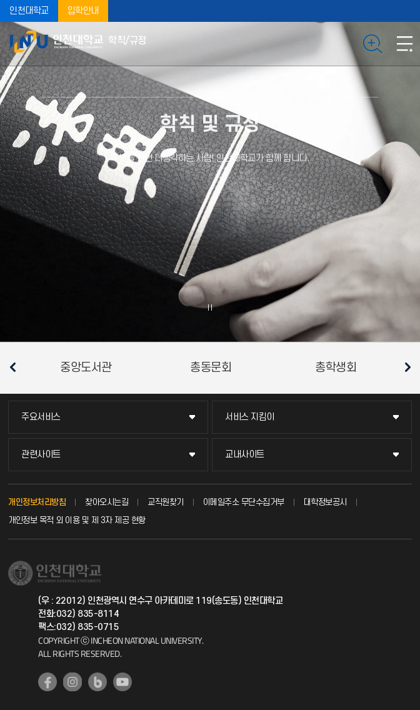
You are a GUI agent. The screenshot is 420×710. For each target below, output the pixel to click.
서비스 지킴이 (249, 417)
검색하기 (372, 43)
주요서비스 (41, 417)
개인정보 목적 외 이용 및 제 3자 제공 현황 (77, 520)
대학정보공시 (325, 502)
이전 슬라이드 (12, 367)
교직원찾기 (166, 502)
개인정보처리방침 (37, 502)
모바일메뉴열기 (404, 44)
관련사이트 (41, 454)
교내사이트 (244, 454)
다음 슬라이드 (407, 367)
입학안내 (83, 11)
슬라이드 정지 (210, 307)
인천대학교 (29, 11)
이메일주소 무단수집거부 (243, 502)
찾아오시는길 (106, 502)
